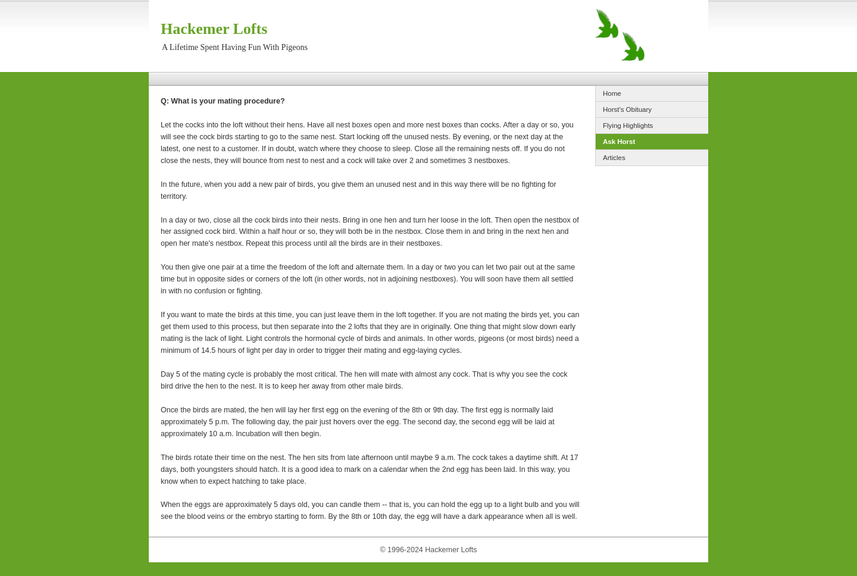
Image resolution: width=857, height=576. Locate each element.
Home (612, 93)
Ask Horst (619, 141)
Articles (614, 157)
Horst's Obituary (627, 109)
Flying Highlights (628, 125)
